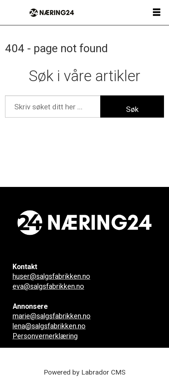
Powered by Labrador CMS (84, 372)
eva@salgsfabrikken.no (48, 286)
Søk (132, 109)
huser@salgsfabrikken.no (51, 276)
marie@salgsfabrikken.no (52, 316)
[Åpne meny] (157, 13)
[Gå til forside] (52, 12)
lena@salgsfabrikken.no (49, 326)
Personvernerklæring (45, 336)
